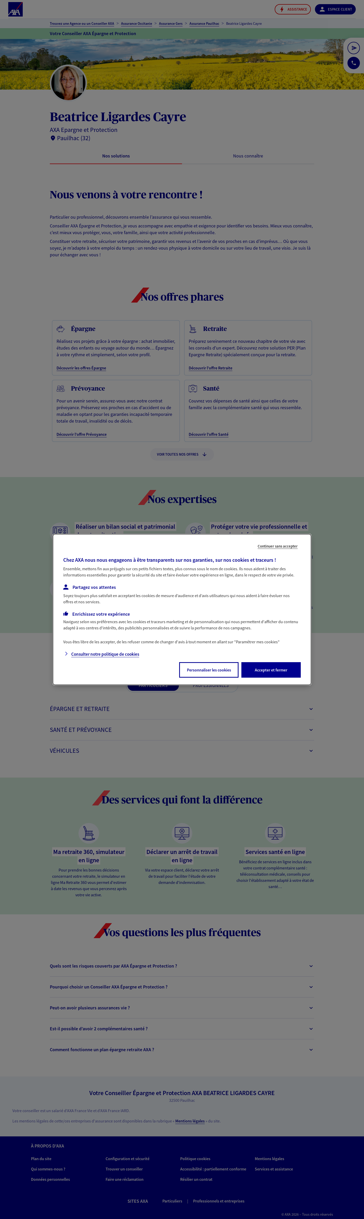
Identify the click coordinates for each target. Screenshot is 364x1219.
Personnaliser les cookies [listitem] (209, 669)
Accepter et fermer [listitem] (271, 669)
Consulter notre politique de (105, 654)
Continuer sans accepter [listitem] (278, 546)
